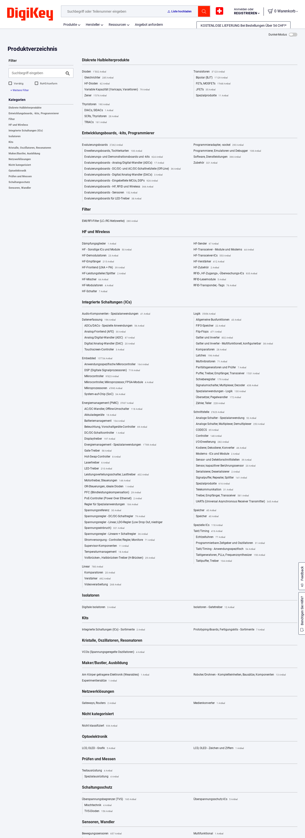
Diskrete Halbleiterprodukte (25, 107)
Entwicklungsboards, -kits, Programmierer (34, 113)
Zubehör (205, 163)
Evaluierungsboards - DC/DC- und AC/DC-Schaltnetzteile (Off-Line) (132, 169)
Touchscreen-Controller (104, 350)
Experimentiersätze (99, 681)
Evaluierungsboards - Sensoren (110, 193)
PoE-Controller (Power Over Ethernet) (113, 498)
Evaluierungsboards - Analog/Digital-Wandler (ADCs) (124, 163)
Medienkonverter (209, 703)
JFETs (205, 90)
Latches (207, 356)
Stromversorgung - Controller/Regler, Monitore (119, 540)
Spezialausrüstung (101, 777)
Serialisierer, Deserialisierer (218, 472)
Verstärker (97, 579)
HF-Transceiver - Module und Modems (223, 250)
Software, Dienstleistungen (217, 157)
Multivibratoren (211, 361)
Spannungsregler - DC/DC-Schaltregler (114, 516)
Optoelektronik (17, 170)
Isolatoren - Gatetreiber (213, 607)
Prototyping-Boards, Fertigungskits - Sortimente (228, 630)
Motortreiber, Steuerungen (107, 481)
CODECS (207, 430)
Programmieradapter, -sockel (218, 145)
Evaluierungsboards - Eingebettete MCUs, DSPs (121, 181)
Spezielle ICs (208, 525)
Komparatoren (99, 573)
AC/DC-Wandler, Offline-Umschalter (113, 409)
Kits (11, 142)
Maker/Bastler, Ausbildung (24, 153)
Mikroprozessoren (103, 388)
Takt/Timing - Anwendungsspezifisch (225, 549)
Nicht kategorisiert (20, 165)
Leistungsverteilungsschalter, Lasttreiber (116, 475)
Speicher (204, 510)
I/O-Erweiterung (212, 442)
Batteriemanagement (104, 421)
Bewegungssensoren (102, 834)
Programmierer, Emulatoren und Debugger (227, 151)
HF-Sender (206, 244)
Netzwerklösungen (20, 159)
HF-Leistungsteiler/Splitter (104, 273)
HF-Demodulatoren (100, 256)
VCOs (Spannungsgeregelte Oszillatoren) (113, 652)
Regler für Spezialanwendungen (111, 504)
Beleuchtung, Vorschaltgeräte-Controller (115, 427)
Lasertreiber (97, 463)
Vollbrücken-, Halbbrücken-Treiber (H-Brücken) (119, 558)
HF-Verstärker (208, 262)
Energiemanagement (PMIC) (107, 403)
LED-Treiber (98, 469)
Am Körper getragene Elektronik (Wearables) (115, 675)
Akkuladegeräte (100, 415)
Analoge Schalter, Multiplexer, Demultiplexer (230, 424)
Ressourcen (117, 24)
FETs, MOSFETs (213, 84)
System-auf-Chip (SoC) (104, 394)
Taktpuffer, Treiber (214, 561)
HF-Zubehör (206, 268)
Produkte (70, 24)
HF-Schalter (94, 291)
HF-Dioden (97, 84)
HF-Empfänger (98, 262)
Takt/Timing (207, 531)
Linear (92, 567)
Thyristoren (96, 104)
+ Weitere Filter (19, 90)
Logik (204, 314)
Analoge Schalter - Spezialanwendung (226, 418)
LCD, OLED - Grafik (98, 748)
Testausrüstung (97, 771)
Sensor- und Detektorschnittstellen (223, 460)
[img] (30, 14)
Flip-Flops (209, 332)
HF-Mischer (95, 279)
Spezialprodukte (212, 96)
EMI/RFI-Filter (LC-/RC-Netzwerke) (110, 221)
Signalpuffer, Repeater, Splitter (221, 478)
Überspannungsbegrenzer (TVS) (109, 799)
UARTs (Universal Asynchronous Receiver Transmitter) (237, 502)
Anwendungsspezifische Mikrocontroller (116, 364)
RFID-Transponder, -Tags (214, 285)
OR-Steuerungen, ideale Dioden (109, 486)
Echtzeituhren (210, 537)
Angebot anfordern (149, 24)
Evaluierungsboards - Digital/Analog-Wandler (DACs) (123, 175)
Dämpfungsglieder (99, 244)
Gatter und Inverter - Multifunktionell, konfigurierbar (234, 344)
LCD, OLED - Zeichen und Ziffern (218, 748)
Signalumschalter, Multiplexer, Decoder (227, 385)
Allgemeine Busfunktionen (218, 320)
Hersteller (93, 24)
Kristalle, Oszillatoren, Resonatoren (30, 147)
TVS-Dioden (98, 811)
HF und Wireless (18, 125)
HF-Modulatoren (97, 285)
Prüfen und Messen (20, 176)
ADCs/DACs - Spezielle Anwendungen (114, 326)
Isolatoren (14, 136)
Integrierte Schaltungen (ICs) (26, 130)
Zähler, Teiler (210, 403)
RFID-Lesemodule (209, 279)
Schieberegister (212, 379)
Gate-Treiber (98, 451)
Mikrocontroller (101, 376)
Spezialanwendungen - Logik (221, 391)
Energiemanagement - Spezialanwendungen (120, 445)
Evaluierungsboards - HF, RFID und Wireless (118, 187)
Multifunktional (208, 834)
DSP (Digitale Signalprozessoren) (112, 370)
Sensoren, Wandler (20, 188)
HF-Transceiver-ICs (212, 256)
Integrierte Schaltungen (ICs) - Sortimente (113, 630)
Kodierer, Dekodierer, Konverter (221, 448)
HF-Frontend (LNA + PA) (103, 268)
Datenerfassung (99, 320)
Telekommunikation (214, 490)
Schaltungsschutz (19, 182)
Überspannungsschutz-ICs (215, 799)
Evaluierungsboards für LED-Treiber (112, 199)
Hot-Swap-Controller (102, 457)
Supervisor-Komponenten (106, 546)
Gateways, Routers (99, 703)
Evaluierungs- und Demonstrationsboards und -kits (123, 157)
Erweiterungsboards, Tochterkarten (113, 151)
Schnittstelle (208, 412)
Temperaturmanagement (106, 552)
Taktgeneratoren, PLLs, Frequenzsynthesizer (230, 555)
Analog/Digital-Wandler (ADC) (109, 338)
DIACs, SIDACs (98, 110)
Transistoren (209, 72)
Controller (209, 436)
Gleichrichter (98, 78)
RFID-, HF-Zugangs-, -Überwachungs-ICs (225, 273)
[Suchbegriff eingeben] (37, 73)
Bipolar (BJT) (212, 78)
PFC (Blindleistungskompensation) (112, 492)
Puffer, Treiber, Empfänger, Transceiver (227, 373)
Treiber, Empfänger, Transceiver (222, 496)
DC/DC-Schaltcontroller (104, 433)
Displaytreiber (99, 439)
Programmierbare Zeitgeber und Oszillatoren (230, 543)
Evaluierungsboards (102, 145)
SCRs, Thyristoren (101, 116)
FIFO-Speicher (210, 326)
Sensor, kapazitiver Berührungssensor (225, 466)
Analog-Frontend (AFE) (105, 332)
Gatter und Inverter (214, 338)
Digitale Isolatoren (99, 607)
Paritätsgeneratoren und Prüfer (221, 367)
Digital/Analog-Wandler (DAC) (109, 344)
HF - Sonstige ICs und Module (107, 250)
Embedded (97, 358)
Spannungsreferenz (102, 510)
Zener (95, 96)
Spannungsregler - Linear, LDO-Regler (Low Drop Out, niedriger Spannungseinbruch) (123, 525)
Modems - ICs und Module (217, 454)
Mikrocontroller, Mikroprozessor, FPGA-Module (118, 382)
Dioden (94, 72)
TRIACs (95, 122)
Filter (12, 119)
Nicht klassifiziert (99, 726)
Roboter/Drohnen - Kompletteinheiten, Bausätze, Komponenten (239, 675)
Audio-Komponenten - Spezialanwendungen (116, 314)
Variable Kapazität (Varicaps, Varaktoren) (117, 90)
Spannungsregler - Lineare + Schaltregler (116, 534)
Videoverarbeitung (102, 585)
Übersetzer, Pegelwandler (218, 397)
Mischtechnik (98, 805)
